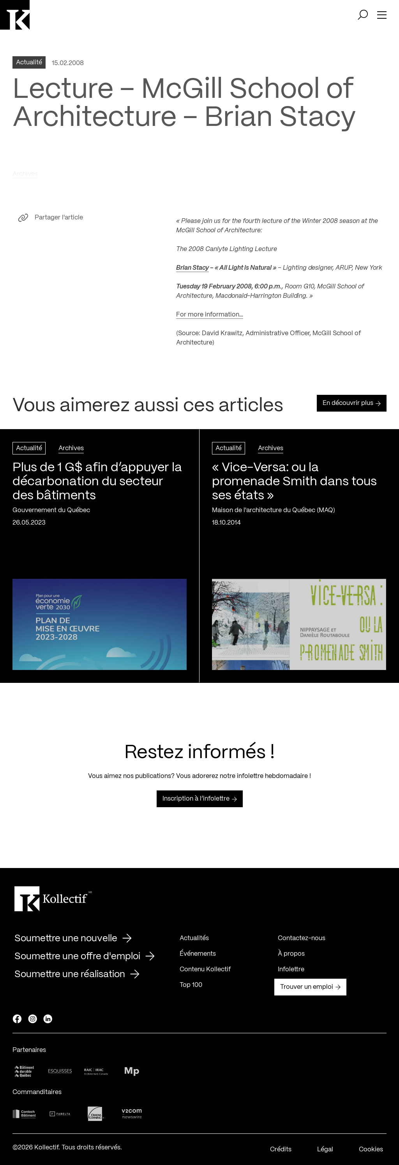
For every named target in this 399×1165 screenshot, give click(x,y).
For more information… (209, 317)
